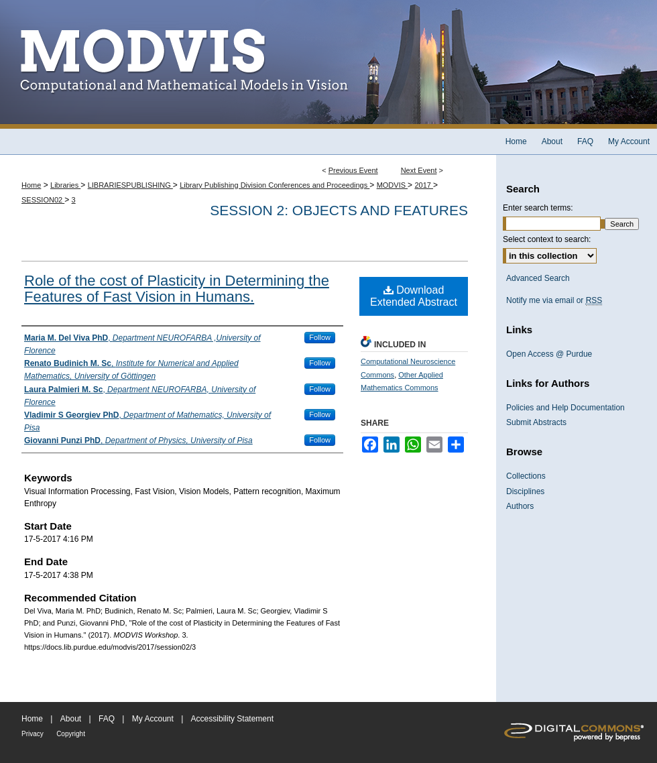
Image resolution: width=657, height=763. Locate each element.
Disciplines (525, 491)
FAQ (107, 718)
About (70, 718)
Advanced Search (538, 278)
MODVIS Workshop (328, 64)
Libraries (65, 185)
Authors (520, 506)
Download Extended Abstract (413, 296)
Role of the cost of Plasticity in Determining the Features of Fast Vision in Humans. (176, 288)
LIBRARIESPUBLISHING (130, 185)
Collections (526, 476)
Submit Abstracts (536, 422)
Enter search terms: (538, 208)
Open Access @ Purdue (549, 354)
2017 (423, 185)
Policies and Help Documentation (565, 407)
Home (31, 185)
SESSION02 (42, 200)
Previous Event (353, 170)
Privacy (32, 734)
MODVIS (392, 185)
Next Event (419, 170)
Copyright (70, 734)
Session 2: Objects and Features (339, 210)
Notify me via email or (554, 300)
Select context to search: (547, 239)
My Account (153, 718)
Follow (320, 337)
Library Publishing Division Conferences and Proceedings (274, 185)
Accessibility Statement (232, 718)
